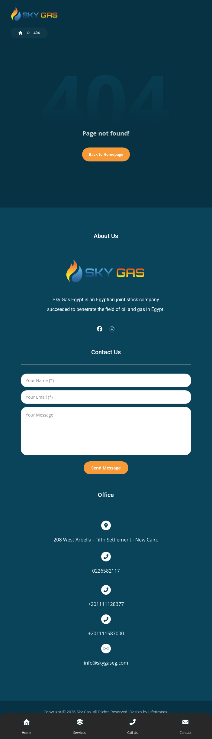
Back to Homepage (106, 155)
